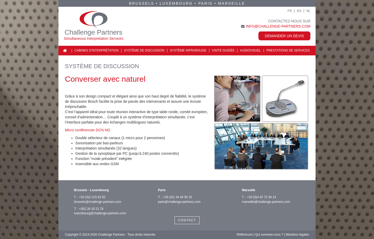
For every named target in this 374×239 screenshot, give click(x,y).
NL (308, 11)
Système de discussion (144, 50)
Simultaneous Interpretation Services (93, 38)
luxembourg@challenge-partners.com (100, 213)
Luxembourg (176, 3)
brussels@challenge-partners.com (97, 202)
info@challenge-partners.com (278, 26)
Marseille (231, 3)
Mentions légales (297, 234)
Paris (205, 3)
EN (299, 11)
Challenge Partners (94, 32)
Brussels (141, 3)
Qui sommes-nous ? (269, 234)
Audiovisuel (250, 50)
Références (245, 234)
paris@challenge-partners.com (179, 202)
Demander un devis (284, 36)
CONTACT (187, 220)
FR (290, 11)
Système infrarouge (188, 50)
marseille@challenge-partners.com (266, 202)
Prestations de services (288, 50)
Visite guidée (223, 50)
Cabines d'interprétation (97, 50)
